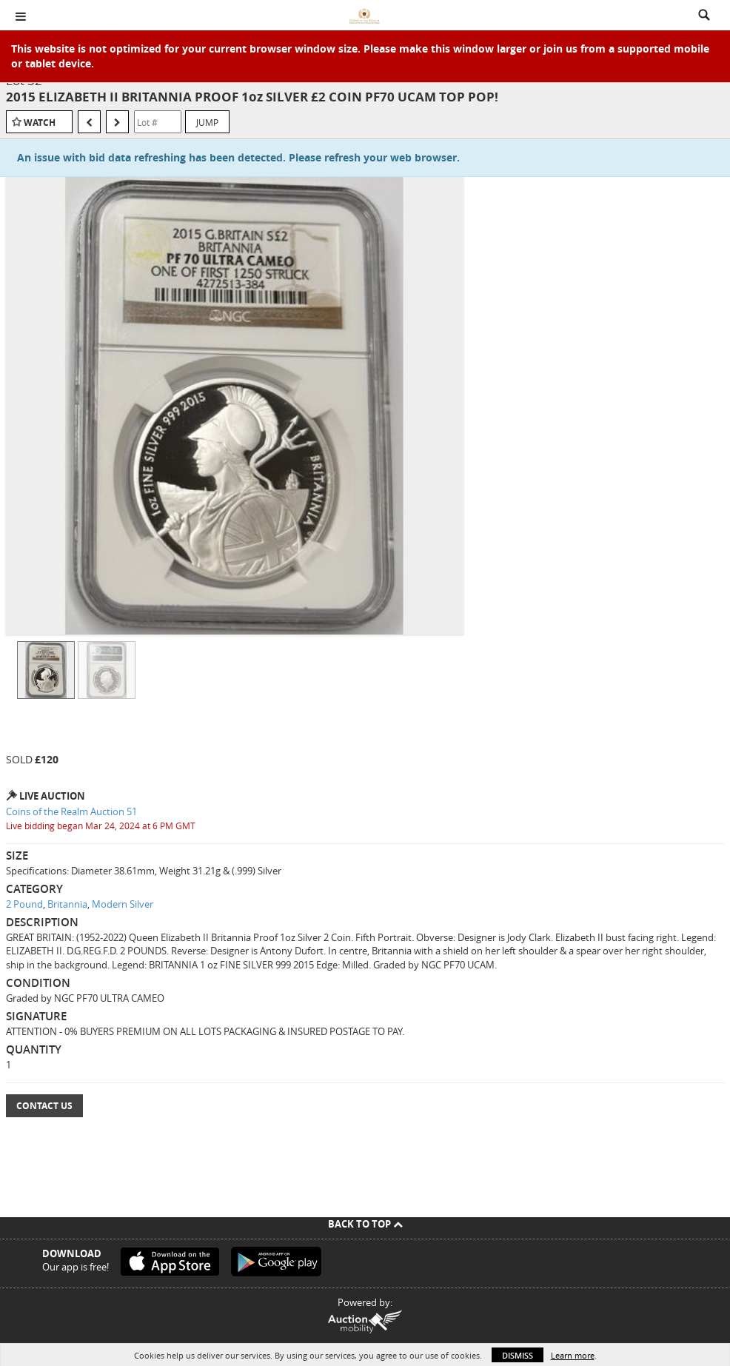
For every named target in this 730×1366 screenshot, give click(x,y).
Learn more (573, 1355)
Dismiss (517, 1355)
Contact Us (44, 1105)
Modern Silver (122, 904)
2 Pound (24, 904)
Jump (207, 122)
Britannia (67, 904)
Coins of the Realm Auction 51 (71, 811)
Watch (40, 122)
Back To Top (365, 1224)
